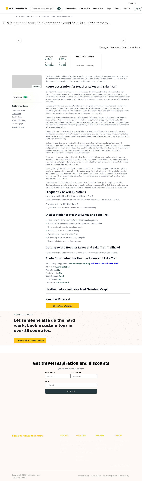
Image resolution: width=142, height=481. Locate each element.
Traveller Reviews (67, 444)
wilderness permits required (105, 263)
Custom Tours (98, 9)
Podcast (63, 448)
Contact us (132, 3)
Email (47, 381)
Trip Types (80, 456)
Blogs (109, 9)
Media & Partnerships (104, 448)
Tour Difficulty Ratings (84, 452)
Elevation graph (17, 124)
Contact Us (119, 444)
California (36, 16)
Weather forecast (18, 127)
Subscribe (71, 391)
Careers (63, 452)
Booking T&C (81, 444)
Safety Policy (81, 448)
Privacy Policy (83, 476)
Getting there (17, 117)
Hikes (16, 16)
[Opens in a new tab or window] (80, 63)
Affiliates (99, 441)
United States (25, 16)
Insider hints (16, 114)
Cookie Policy (124, 476)
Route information (18, 120)
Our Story (64, 441)
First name (50, 372)
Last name (76, 372)
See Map (37, 87)
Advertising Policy (110, 476)
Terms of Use (96, 476)
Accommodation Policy (85, 441)
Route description (18, 110)
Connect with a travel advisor (30, 340)
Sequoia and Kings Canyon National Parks (57, 16)
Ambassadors (101, 444)
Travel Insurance (82, 460)
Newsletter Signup (122, 441)
